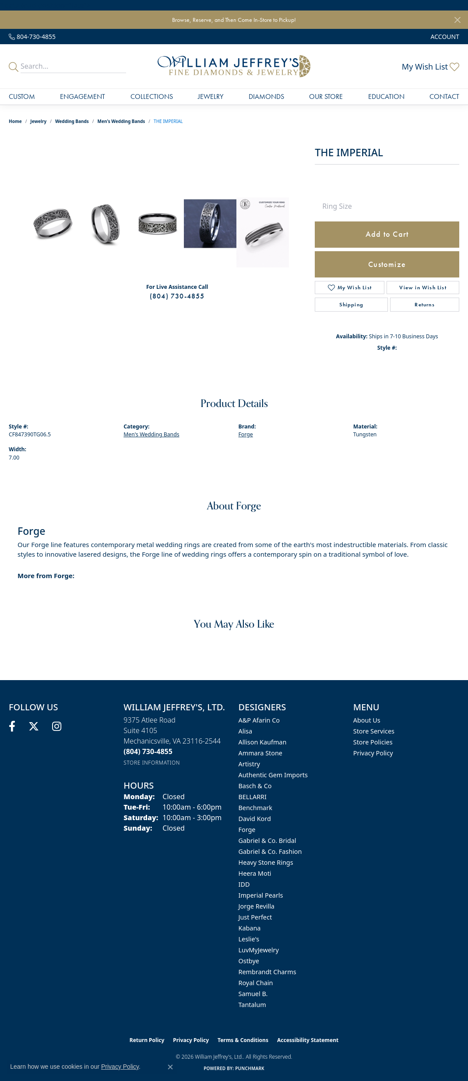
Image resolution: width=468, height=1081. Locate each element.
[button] (444, 36)
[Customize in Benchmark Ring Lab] (262, 232)
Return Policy (147, 1040)
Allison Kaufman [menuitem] (263, 742)
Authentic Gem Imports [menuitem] (273, 775)
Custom (22, 96)
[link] (32, 36)
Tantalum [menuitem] (252, 1004)
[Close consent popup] (170, 1067)
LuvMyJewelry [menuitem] (259, 950)
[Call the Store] (147, 751)
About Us (366, 720)
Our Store (326, 96)
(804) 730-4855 (177, 296)
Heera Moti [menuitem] (255, 873)
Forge (246, 434)
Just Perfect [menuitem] (255, 917)
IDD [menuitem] (244, 884)
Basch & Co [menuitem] (255, 786)
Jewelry (210, 96)
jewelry (38, 121)
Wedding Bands (72, 121)
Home (15, 121)
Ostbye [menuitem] (249, 961)
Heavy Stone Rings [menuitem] (266, 862)
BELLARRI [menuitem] (253, 797)
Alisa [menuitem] (246, 731)
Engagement (82, 96)
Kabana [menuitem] (250, 928)
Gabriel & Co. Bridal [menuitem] (267, 840)
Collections (151, 96)
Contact (444, 96)
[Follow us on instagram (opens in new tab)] (57, 726)
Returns (424, 304)
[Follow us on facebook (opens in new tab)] (12, 726)
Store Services (373, 731)
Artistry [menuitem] (249, 764)
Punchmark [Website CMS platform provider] (249, 1068)
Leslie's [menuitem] (249, 939)
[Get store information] (151, 762)
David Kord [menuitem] (255, 818)
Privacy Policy (373, 753)
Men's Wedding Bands (121, 121)
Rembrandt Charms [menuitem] (267, 972)
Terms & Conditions (243, 1040)
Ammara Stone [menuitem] (260, 753)
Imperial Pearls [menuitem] (261, 895)
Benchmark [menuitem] (255, 808)
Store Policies (373, 742)
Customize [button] (387, 264)
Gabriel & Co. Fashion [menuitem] (270, 851)
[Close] (457, 19)
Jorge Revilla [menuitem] (256, 906)
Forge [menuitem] (247, 829)
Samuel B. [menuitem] (253, 994)
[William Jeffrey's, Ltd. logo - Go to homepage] (234, 66)
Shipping (351, 304)
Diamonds (266, 96)
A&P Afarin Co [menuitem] (259, 720)
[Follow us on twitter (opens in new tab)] (33, 726)
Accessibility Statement (307, 1040)
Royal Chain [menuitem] (256, 983)
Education (386, 96)
